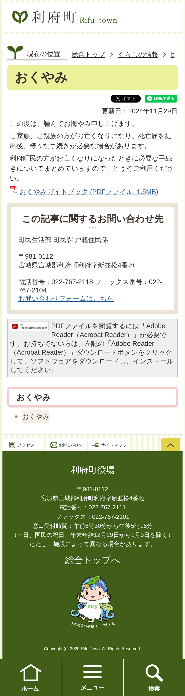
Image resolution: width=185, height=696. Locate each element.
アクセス (26, 445)
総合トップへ (92, 560)
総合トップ (88, 54)
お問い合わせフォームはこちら (66, 298)
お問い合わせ (72, 445)
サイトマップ (113, 445)
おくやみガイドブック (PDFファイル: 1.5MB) (89, 192)
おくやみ (33, 397)
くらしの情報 (138, 54)
